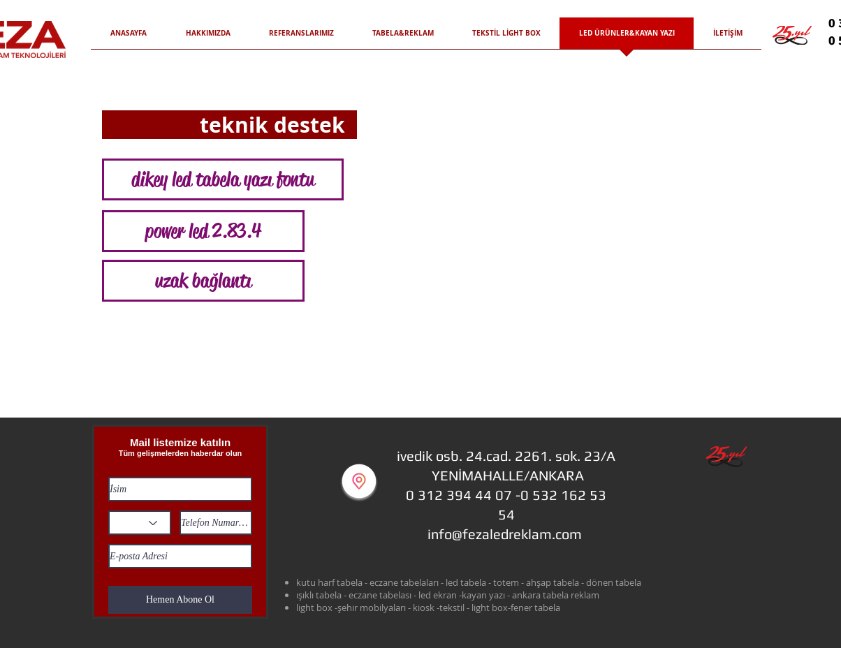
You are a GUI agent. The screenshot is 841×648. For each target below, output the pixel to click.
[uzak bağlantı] (203, 281)
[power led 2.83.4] (203, 231)
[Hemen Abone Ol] (180, 600)
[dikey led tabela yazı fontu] (223, 179)
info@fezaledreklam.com (504, 534)
